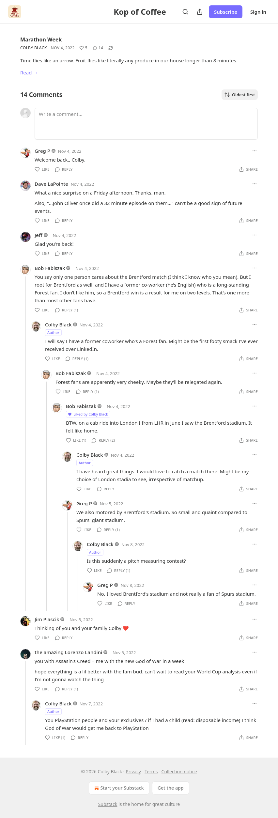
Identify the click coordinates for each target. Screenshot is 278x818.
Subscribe (225, 11)
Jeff (38, 235)
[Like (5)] (83, 48)
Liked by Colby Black (88, 414)
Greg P (42, 151)
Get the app (171, 788)
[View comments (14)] (98, 48)
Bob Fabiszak (50, 268)
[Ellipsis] (254, 151)
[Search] (185, 11)
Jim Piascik (47, 619)
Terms (151, 771)
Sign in (258, 11)
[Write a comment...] (146, 123)
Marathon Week (41, 39)
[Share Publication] (199, 11)
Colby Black (33, 48)
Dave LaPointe (51, 184)
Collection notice (179, 771)
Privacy (133, 771)
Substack (107, 804)
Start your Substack (118, 788)
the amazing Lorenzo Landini (68, 652)
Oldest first (239, 95)
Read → (29, 72)
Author (53, 332)
